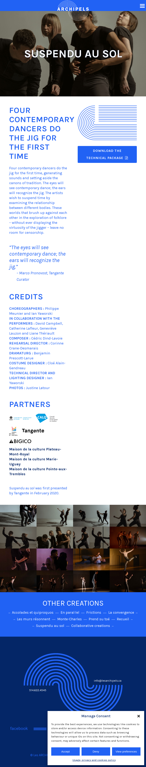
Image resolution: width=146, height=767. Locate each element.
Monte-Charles (69, 619)
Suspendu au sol (50, 626)
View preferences (126, 751)
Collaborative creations (90, 626)
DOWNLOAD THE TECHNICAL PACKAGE (107, 154)
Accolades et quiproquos (32, 612)
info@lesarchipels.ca (107, 680)
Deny (96, 751)
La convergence (121, 612)
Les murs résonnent (33, 619)
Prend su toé (99, 619)
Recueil (123, 619)
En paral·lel (70, 612)
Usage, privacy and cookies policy (94, 760)
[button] (138, 716)
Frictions (93, 612)
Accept (65, 751)
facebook (19, 728)
